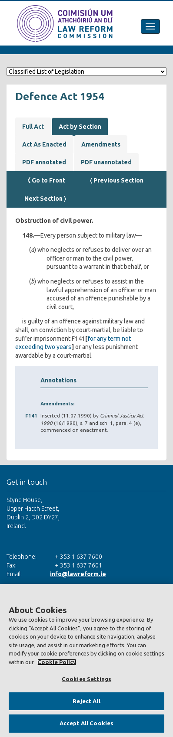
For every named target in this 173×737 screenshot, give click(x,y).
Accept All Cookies (86, 723)
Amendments (100, 144)
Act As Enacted (44, 144)
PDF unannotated (106, 162)
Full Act (33, 126)
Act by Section (80, 126)
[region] (86, 660)
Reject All (86, 701)
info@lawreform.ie (78, 574)
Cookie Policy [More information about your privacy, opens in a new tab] (56, 662)
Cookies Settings (86, 679)
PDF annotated (44, 162)
